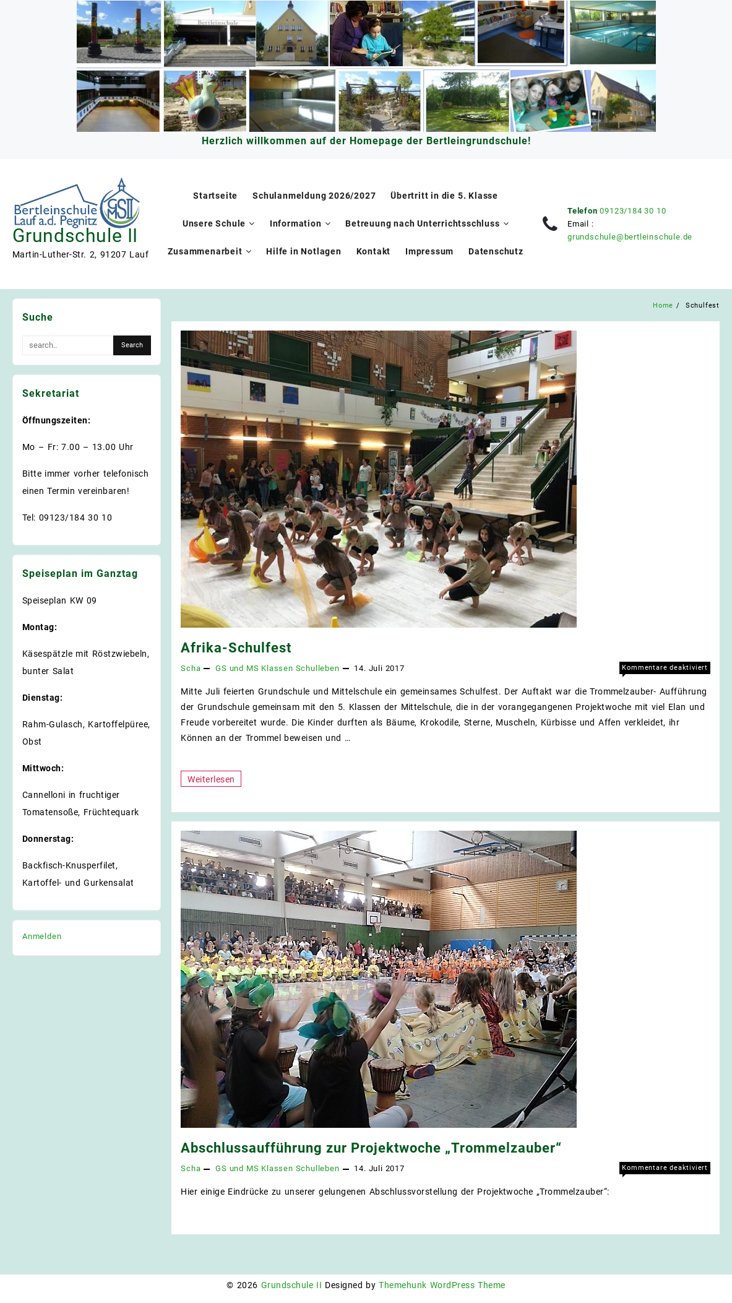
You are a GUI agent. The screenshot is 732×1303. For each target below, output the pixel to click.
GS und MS (237, 668)
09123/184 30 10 (633, 210)
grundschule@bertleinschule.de (629, 236)
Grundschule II (75, 235)
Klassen (277, 668)
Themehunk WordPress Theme (442, 1285)
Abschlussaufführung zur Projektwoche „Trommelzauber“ (371, 1148)
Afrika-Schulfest (236, 648)
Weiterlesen (211, 779)
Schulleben (318, 668)
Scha (190, 668)
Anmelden (41, 936)
